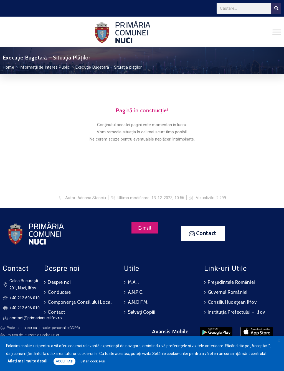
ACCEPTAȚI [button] (64, 361)
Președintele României (231, 282)
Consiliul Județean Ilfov (232, 302)
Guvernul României (227, 292)
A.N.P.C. (135, 292)
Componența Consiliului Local (79, 302)
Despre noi (59, 282)
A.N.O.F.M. (138, 302)
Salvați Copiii (142, 312)
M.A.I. (133, 282)
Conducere (59, 292)
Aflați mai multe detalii (28, 361)
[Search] (276, 8)
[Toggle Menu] (276, 32)
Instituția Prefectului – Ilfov (236, 312)
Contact (56, 312)
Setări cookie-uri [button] (92, 361)
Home (8, 67)
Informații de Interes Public (44, 67)
